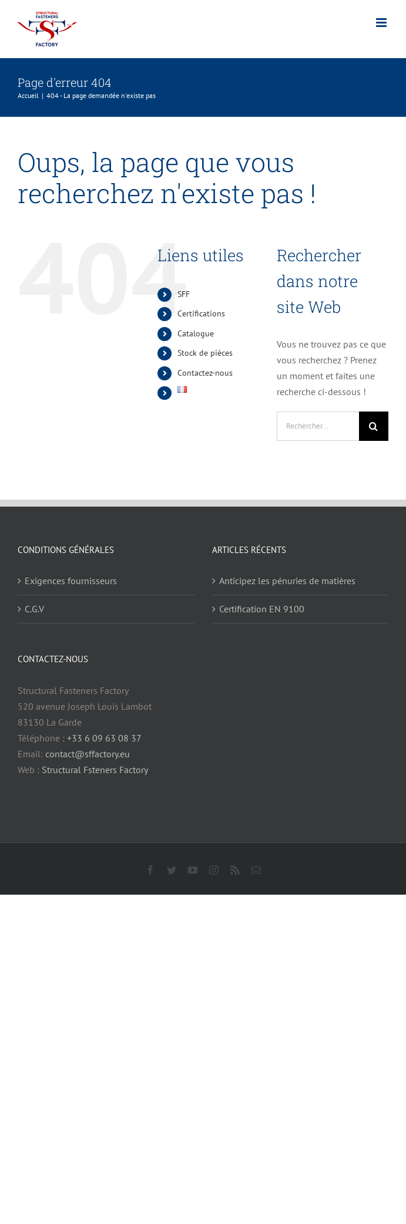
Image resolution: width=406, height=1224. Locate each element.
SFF (183, 294)
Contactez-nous (205, 372)
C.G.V (34, 609)
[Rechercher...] (318, 426)
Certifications (201, 313)
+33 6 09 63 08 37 (104, 738)
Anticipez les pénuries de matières (287, 580)
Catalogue (195, 333)
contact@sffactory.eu (87, 754)
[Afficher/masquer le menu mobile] (382, 22)
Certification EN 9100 (261, 609)
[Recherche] (373, 426)
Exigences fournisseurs (71, 580)
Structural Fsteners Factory (95, 769)
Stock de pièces (205, 353)
